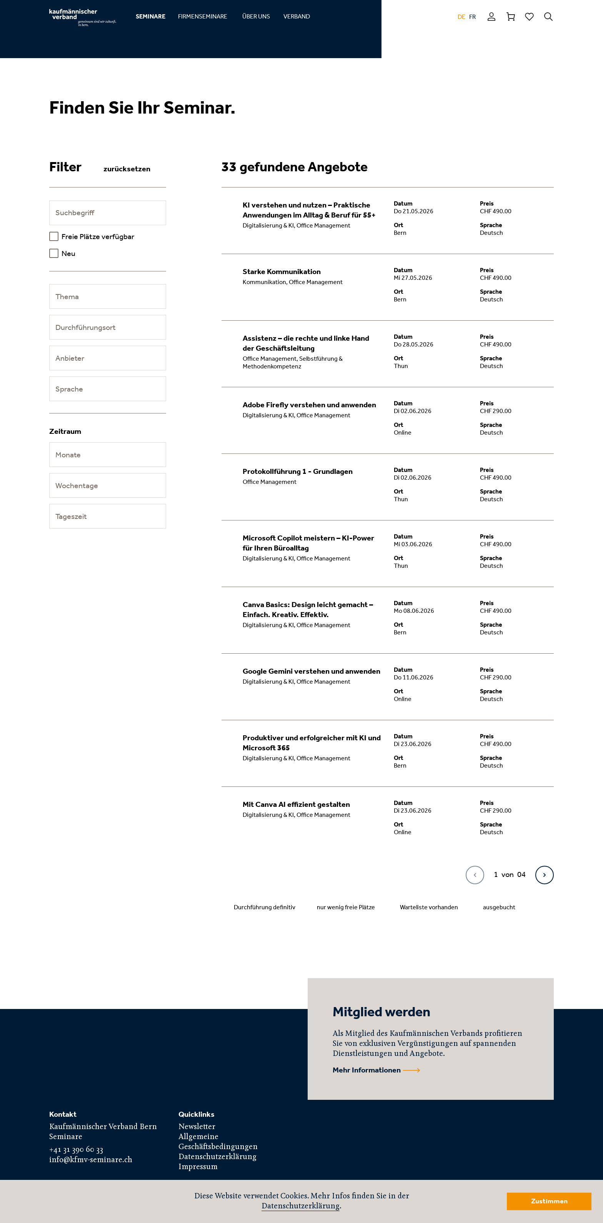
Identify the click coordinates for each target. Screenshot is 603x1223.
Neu (68, 253)
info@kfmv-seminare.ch (90, 1160)
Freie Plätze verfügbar (98, 236)
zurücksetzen (126, 168)
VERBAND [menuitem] (296, 16)
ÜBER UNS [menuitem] (256, 16)
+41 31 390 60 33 (76, 1150)
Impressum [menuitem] (198, 1167)
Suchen (548, 16)
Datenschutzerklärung (301, 1206)
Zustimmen (549, 1201)
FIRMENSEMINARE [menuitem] (202, 16)
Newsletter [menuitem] (196, 1127)
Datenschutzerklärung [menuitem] (217, 1157)
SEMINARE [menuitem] (150, 16)
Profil (491, 16)
